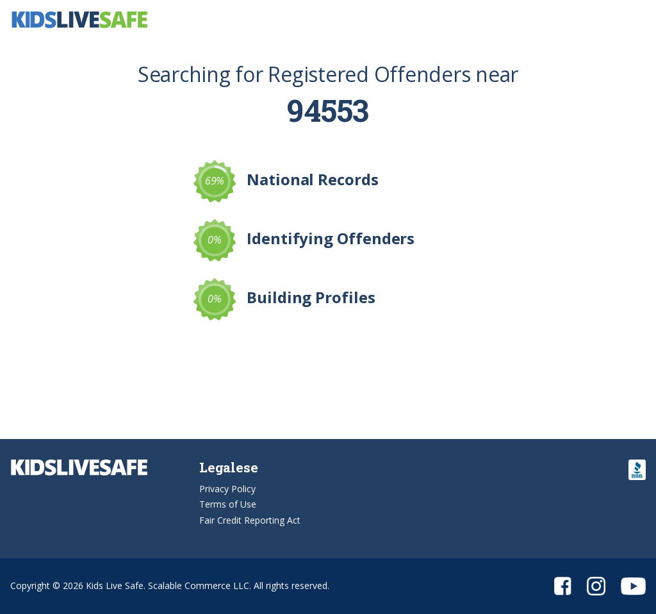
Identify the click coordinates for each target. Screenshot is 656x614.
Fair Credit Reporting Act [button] (249, 520)
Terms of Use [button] (227, 504)
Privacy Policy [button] (227, 489)
